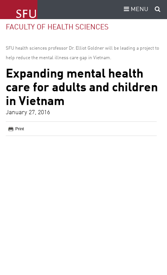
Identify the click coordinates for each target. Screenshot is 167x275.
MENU (135, 9)
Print (19, 128)
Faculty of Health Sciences (57, 27)
